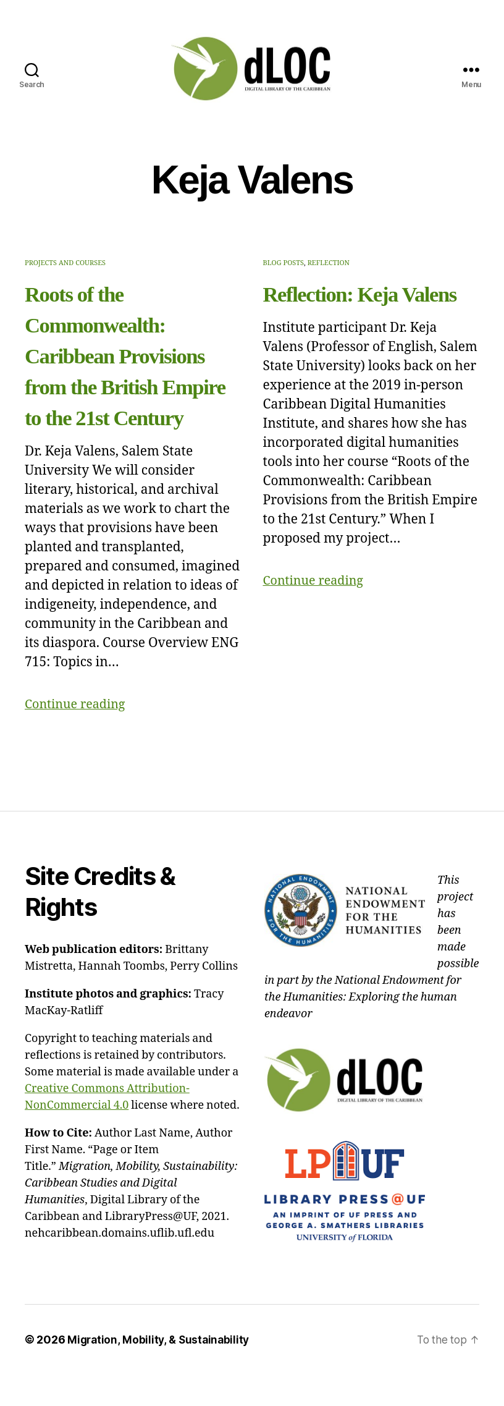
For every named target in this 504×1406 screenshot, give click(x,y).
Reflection (329, 263)
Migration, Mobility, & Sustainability (160, 1370)
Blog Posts (283, 263)
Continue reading (78, 735)
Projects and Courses (65, 263)
